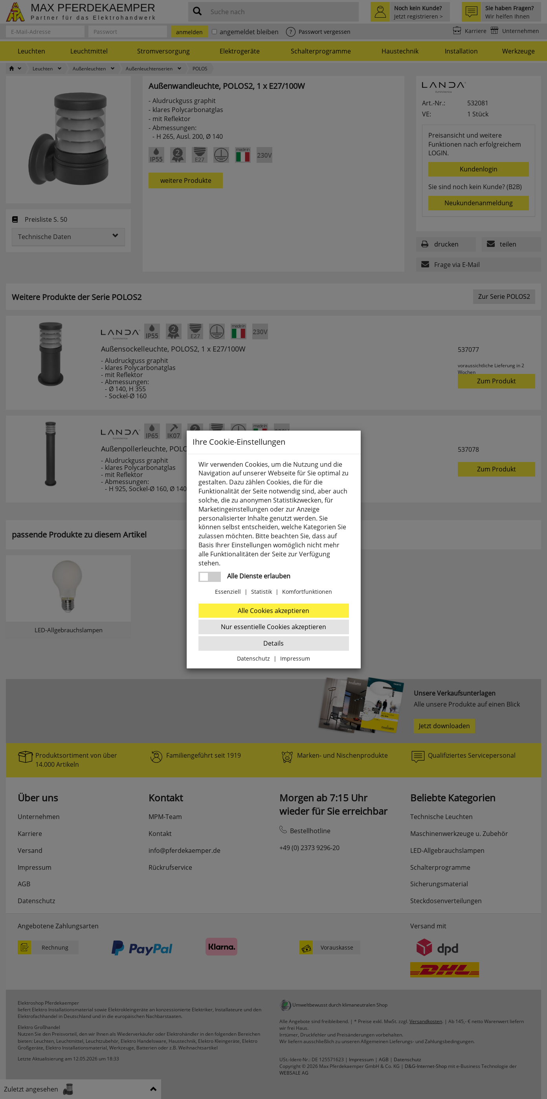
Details (273, 643)
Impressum (295, 658)
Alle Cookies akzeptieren (273, 610)
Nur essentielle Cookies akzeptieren (273, 626)
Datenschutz (253, 658)
